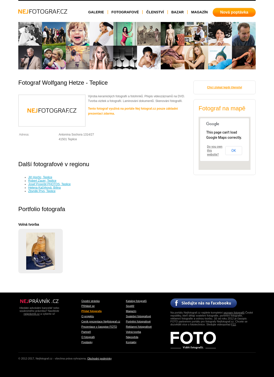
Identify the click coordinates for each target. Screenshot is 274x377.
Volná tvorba (133, 331)
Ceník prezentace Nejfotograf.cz (100, 321)
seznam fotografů (234, 312)
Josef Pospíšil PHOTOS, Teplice (49, 184)
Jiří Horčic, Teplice (40, 177)
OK (233, 151)
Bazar (177, 12)
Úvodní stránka (90, 300)
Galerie (96, 12)
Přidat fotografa (91, 311)
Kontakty (131, 342)
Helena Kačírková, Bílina (44, 187)
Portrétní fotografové (138, 321)
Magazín (199, 12)
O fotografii (88, 337)
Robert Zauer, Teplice (42, 180)
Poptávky (86, 342)
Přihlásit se (88, 305)
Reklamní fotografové (139, 326)
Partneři (86, 331)
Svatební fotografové (138, 316)
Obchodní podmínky (99, 358)
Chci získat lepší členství (224, 87)
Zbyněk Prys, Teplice (42, 191)
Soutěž (130, 305)
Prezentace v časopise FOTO (99, 326)
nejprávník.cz (31, 313)
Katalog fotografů (136, 300)
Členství (155, 12)
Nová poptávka (234, 12)
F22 (233, 324)
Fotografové (125, 12)
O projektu (87, 316)
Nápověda (132, 337)
